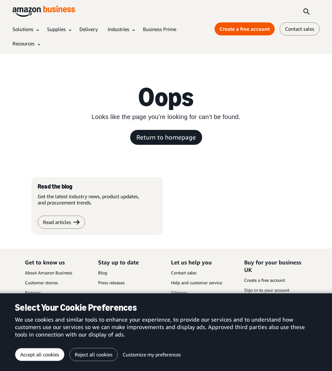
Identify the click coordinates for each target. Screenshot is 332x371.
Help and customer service (196, 282)
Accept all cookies (39, 354)
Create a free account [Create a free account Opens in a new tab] (245, 29)
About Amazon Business (48, 272)
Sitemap (179, 292)
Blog (102, 272)
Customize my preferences (152, 354)
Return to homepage (166, 137)
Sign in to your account (266, 290)
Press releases (111, 282)
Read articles (61, 222)
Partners (33, 292)
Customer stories (41, 282)
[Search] (306, 11)
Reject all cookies (93, 354)
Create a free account (264, 280)
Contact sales (184, 272)
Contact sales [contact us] (299, 29)
